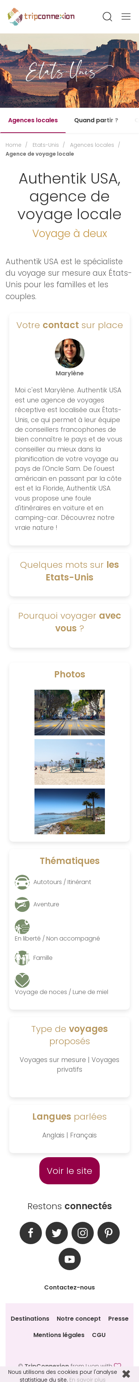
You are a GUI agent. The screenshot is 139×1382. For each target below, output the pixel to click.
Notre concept (79, 1318)
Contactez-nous (69, 1287)
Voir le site (69, 1171)
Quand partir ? (96, 120)
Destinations (30, 1318)
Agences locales (33, 120)
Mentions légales (59, 1335)
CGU (99, 1335)
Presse (118, 1318)
